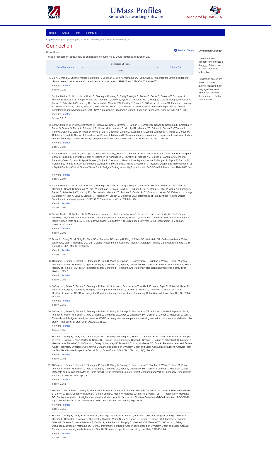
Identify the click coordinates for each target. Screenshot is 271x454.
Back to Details (184, 50)
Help (77, 32)
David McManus (65, 67)
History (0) (92, 32)
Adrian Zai (175, 67)
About (65, 32)
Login (49, 39)
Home (52, 32)
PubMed (66, 85)
